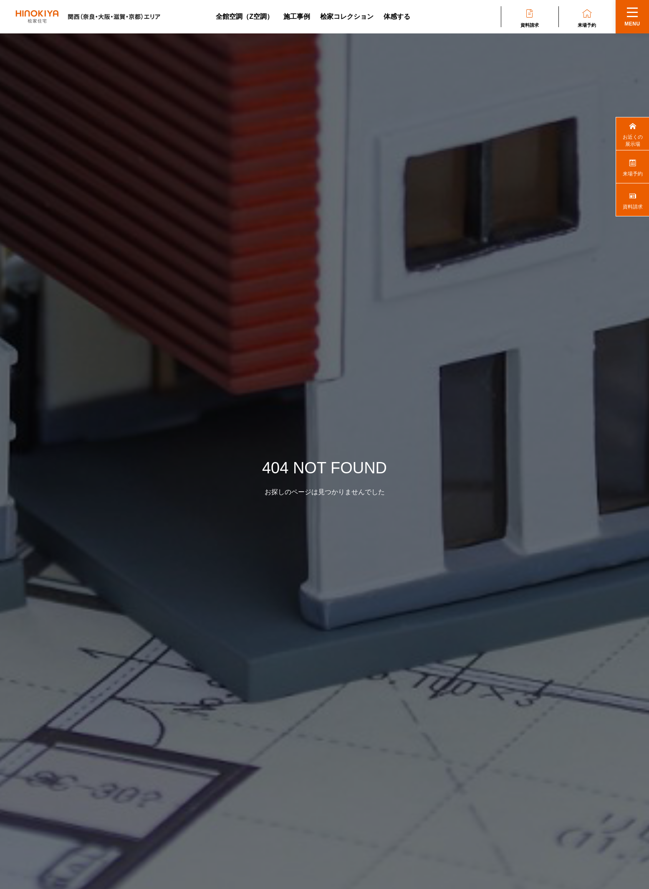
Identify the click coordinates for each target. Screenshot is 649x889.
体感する (397, 16)
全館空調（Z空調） (244, 16)
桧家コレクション (347, 16)
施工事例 (296, 16)
